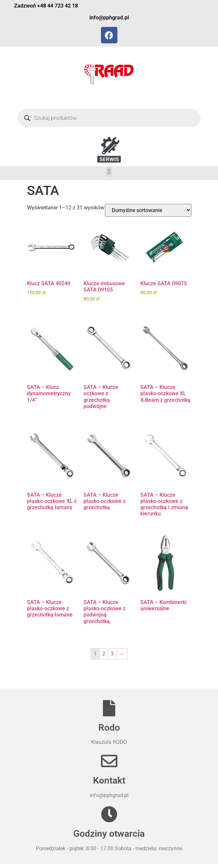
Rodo (109, 727)
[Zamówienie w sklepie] (148, 210)
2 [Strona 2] (103, 654)
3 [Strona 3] (112, 654)
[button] (109, 171)
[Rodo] (109, 708)
